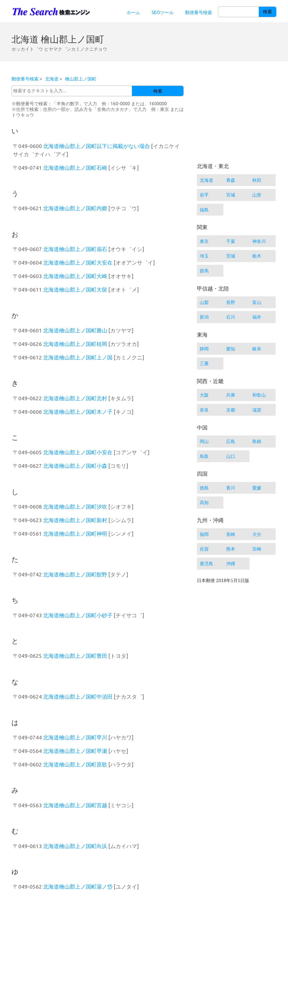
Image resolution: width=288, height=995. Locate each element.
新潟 (204, 316)
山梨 (204, 302)
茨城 (230, 255)
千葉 (230, 241)
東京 (204, 241)
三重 (204, 363)
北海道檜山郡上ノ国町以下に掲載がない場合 (96, 146)
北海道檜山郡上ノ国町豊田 (75, 656)
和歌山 (259, 394)
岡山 (204, 441)
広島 (230, 441)
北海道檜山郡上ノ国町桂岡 (75, 344)
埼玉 (204, 255)
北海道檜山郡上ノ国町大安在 (77, 263)
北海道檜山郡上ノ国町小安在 (77, 452)
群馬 (204, 270)
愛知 (230, 348)
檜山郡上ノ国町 (80, 78)
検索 (267, 11)
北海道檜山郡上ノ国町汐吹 (75, 507)
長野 (230, 302)
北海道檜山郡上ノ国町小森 (75, 466)
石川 (230, 316)
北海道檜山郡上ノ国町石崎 (75, 168)
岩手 (204, 194)
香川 (230, 487)
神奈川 (259, 241)
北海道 (51, 78)
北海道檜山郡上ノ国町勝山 (75, 330)
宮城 (230, 194)
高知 (204, 502)
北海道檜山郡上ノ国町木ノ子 (77, 412)
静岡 (204, 348)
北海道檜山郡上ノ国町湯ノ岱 (77, 887)
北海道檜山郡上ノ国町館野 (75, 574)
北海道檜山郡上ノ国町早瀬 (75, 751)
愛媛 (256, 487)
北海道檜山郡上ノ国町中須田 (77, 697)
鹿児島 (206, 563)
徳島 (204, 487)
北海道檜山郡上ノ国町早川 (75, 737)
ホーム (133, 12)
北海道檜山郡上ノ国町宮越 (75, 805)
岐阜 (256, 348)
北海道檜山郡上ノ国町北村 (75, 398)
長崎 (230, 534)
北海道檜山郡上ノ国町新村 (75, 520)
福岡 (204, 534)
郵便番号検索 (198, 12)
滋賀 (256, 409)
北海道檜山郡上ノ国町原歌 (75, 764)
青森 (230, 180)
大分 (256, 534)
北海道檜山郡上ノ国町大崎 (75, 276)
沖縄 (230, 563)
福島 (204, 209)
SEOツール (163, 12)
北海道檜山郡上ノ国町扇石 (75, 249)
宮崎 (256, 548)
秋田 (256, 180)
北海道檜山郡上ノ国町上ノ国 (77, 357)
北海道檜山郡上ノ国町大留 (75, 290)
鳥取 (204, 456)
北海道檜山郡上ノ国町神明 (75, 534)
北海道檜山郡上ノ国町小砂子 (77, 615)
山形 (256, 194)
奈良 (204, 409)
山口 (230, 456)
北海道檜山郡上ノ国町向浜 (75, 846)
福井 (256, 316)
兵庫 (230, 394)
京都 (230, 409)
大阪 (204, 394)
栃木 (256, 255)
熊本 (230, 548)
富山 (256, 302)
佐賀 (204, 548)
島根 (256, 441)
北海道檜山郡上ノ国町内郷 (75, 208)
